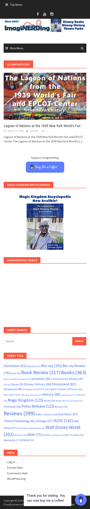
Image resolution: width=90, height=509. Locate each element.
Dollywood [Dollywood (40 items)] (13, 389)
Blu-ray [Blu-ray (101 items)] (51, 365)
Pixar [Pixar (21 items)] (78, 400)
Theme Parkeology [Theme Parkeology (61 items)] (20, 421)
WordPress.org (16, 479)
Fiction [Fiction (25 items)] (19, 394)
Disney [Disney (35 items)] (17, 384)
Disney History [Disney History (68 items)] (37, 384)
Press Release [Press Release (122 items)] (37, 406)
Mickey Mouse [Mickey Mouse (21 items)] (64, 400)
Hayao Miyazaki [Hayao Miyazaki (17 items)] (33, 395)
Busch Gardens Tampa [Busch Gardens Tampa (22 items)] (16, 379)
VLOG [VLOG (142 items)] (63, 420)
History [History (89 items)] (51, 394)
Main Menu (16, 48)
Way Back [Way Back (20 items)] (20, 435)
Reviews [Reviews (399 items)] (19, 413)
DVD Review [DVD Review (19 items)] (29, 389)
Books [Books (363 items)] (73, 372)
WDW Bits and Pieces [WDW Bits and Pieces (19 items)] (53, 435)
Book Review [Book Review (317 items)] (40, 372)
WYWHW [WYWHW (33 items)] (27, 440)
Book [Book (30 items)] (15, 373)
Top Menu (16, 4)
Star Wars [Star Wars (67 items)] (68, 414)
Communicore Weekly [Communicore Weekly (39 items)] (67, 379)
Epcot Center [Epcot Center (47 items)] (60, 389)
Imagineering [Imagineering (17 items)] (68, 395)
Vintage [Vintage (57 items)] (44, 421)
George (34, 130)
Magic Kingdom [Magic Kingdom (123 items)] (25, 400)
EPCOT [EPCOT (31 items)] (43, 389)
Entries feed (14, 467)
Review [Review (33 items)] (61, 406)
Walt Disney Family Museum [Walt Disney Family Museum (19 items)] (31, 428)
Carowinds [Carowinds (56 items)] (40, 379)
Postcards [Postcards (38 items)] (12, 406)
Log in (11, 462)
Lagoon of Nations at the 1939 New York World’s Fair (42, 126)
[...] (80, 141)
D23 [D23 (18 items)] (7, 384)
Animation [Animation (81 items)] (15, 366)
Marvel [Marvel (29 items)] (49, 400)
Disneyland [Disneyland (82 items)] (64, 384)
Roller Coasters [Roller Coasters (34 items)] (46, 414)
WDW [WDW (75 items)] (34, 434)
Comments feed (17, 473)
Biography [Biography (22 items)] (34, 366)
